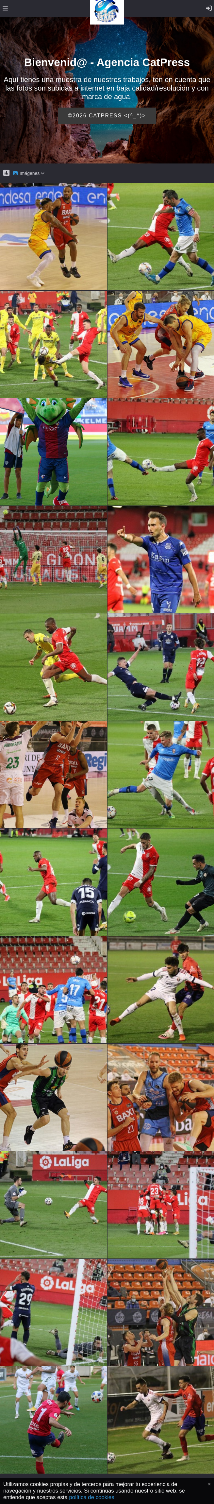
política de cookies (91, 1497)
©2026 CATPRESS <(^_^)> (107, 115)
